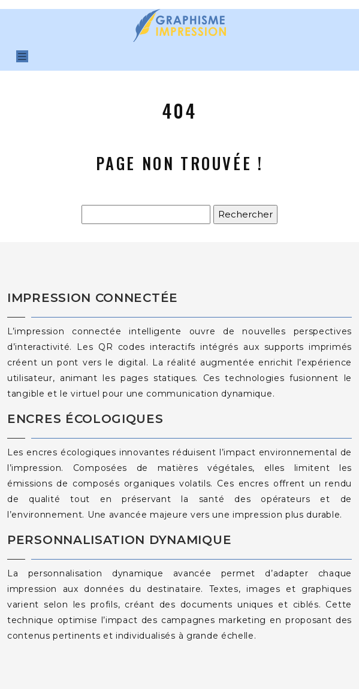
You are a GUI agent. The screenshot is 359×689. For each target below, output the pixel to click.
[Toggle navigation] (22, 56)
